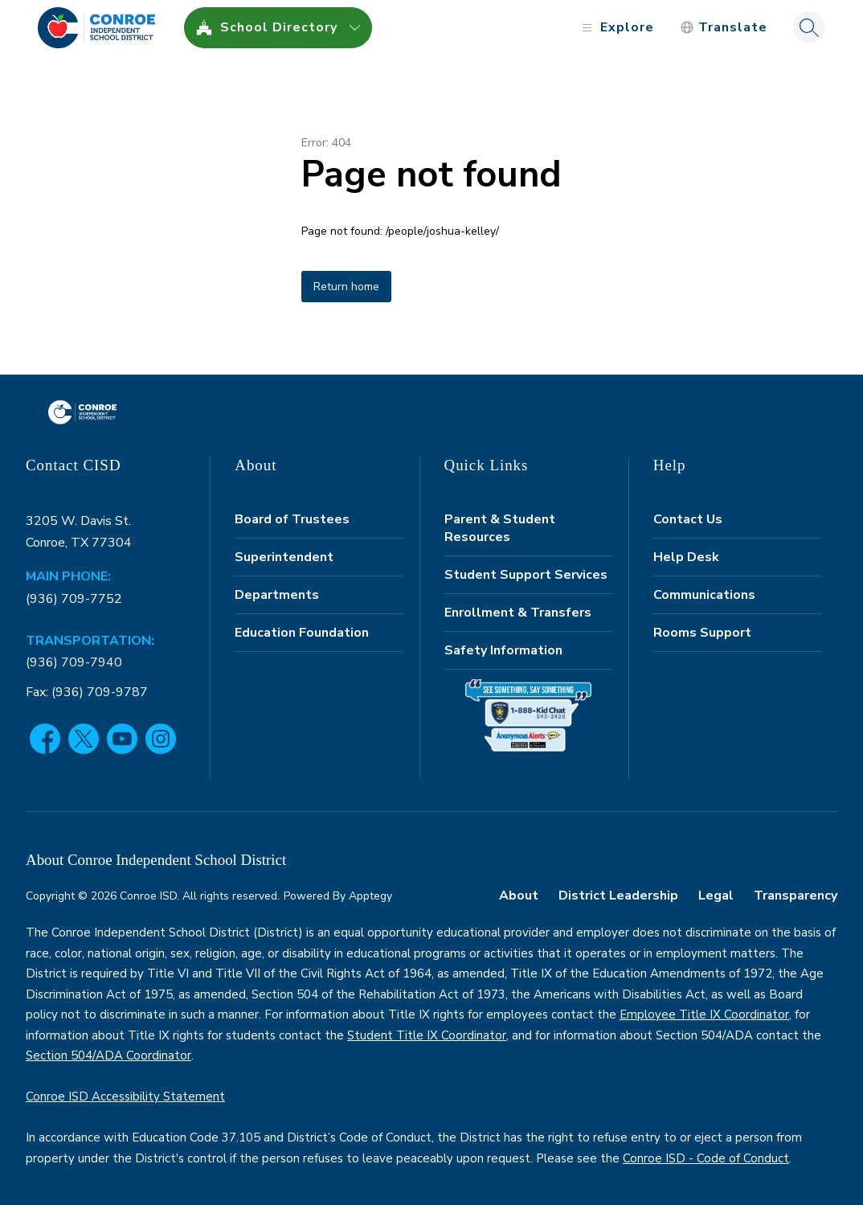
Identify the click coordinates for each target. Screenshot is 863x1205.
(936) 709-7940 (74, 662)
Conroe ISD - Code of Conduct (706, 1158)
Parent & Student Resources (499, 528)
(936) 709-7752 (74, 599)
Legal (716, 895)
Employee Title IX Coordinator (704, 1014)
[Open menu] (616, 28)
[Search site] (809, 27)
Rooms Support (702, 632)
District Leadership (618, 895)
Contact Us (687, 519)
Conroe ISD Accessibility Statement (125, 1096)
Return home (346, 286)
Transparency (795, 895)
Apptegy (370, 896)
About (518, 895)
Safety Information (503, 650)
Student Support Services (525, 575)
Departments (277, 595)
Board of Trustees (292, 519)
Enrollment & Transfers (517, 612)
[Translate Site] (723, 28)
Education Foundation (302, 632)
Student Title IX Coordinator (426, 1035)
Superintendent (284, 557)
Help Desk (686, 557)
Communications (704, 595)
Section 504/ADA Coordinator (108, 1055)
